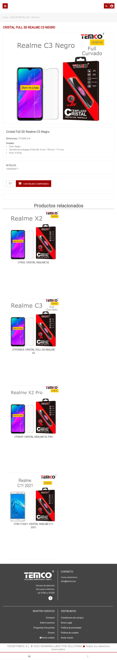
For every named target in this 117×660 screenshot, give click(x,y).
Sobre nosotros (47, 622)
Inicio (5, 17)
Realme (36, 17)
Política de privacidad (71, 627)
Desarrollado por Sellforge (61, 646)
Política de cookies (70, 632)
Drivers (51, 632)
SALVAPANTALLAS (20, 17)
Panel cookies (47, 637)
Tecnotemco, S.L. (18, 646)
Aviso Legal (66, 622)
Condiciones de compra (72, 617)
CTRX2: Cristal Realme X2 (33, 262)
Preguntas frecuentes (44, 627)
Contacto (50, 617)
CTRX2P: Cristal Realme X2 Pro (33, 436)
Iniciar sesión (67, 637)
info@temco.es (68, 581)
